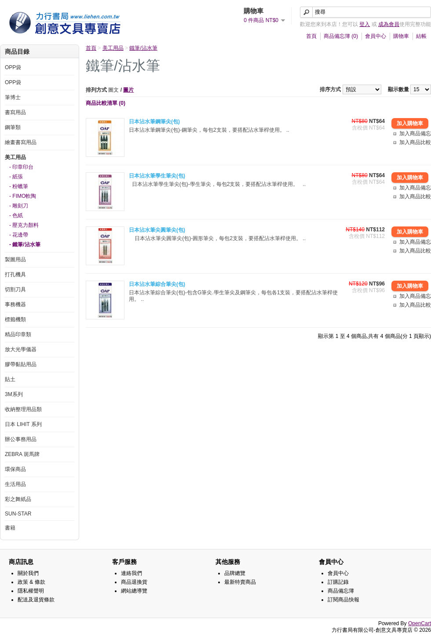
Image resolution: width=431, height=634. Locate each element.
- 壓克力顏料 (24, 225)
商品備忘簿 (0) (341, 36)
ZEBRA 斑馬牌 (22, 454)
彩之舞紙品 (18, 499)
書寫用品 (15, 112)
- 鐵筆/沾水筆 (24, 244)
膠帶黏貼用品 (21, 364)
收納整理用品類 (23, 409)
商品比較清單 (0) (105, 103)
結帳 (421, 36)
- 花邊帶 (18, 235)
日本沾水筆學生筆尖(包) (157, 176)
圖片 (128, 90)
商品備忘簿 (341, 591)
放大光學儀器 (21, 349)
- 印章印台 (21, 167)
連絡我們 (131, 573)
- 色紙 (16, 215)
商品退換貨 (134, 582)
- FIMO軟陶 (22, 196)
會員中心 (375, 36)
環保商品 (15, 469)
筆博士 (13, 97)
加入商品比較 (415, 142)
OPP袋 (13, 67)
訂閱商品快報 (343, 600)
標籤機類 (15, 319)
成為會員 (388, 24)
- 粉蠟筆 (18, 186)
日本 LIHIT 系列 (23, 424)
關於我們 (28, 573)
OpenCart (419, 623)
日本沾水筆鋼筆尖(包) (154, 122)
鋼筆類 (13, 127)
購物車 (401, 36)
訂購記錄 (338, 582)
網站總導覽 (134, 591)
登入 (364, 24)
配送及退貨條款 (36, 600)
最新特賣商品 (240, 582)
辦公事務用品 (21, 439)
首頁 (311, 36)
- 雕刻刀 (18, 206)
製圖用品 (15, 259)
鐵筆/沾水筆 (143, 48)
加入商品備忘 (415, 133)
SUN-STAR (18, 514)
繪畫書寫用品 (21, 142)
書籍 (10, 528)
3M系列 (14, 394)
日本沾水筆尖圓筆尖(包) (157, 230)
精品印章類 (18, 334)
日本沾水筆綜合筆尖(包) (157, 284)
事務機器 (15, 304)
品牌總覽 (234, 573)
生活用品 (15, 484)
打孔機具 (15, 274)
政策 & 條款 (31, 582)
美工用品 (15, 157)
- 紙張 (16, 177)
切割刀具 (15, 289)
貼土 (10, 379)
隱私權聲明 (31, 591)
